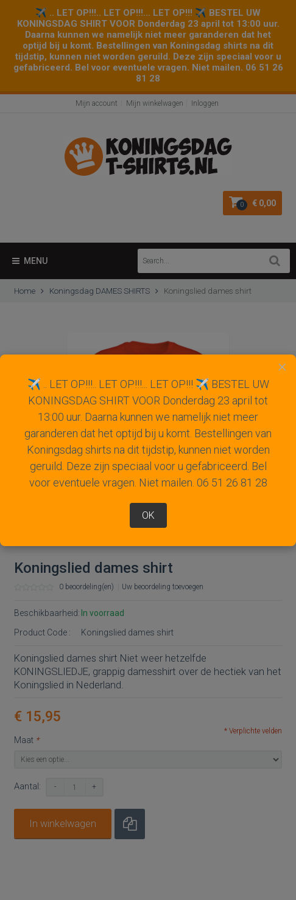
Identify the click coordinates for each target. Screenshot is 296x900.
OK (148, 515)
